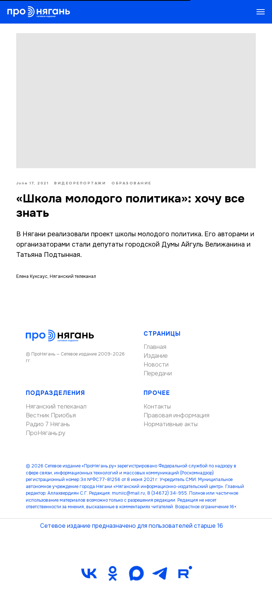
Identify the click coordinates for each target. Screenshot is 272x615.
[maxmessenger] (136, 574)
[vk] (89, 574)
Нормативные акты (171, 425)
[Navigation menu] (261, 11)
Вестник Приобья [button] (51, 416)
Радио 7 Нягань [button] (48, 425)
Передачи (158, 375)
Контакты (157, 407)
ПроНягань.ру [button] (46, 434)
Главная (155, 348)
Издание (156, 357)
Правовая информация (176, 416)
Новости (156, 366)
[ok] (112, 574)
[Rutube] (183, 574)
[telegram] (160, 574)
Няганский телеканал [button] (56, 407)
